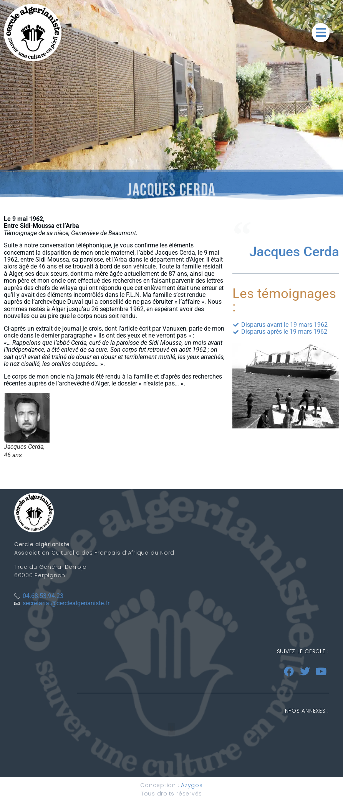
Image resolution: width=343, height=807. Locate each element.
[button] (321, 32)
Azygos (192, 785)
